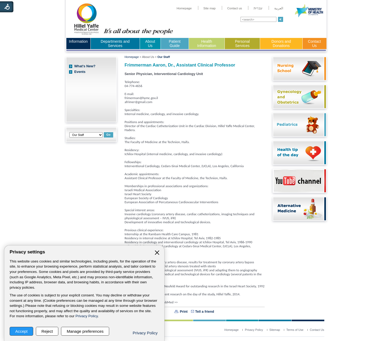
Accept (21, 331)
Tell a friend (204, 311)
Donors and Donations (281, 43)
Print (184, 311)
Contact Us (314, 43)
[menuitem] (184, 8)
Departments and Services (115, 43)
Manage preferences (85, 331)
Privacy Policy (86, 316)
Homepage (132, 56)
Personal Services (242, 43)
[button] (280, 19)
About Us (150, 43)
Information (78, 41)
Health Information (206, 43)
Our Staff (163, 56)
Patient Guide (175, 43)
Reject (47, 331)
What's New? (85, 66)
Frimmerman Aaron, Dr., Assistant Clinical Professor (180, 65)
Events (80, 72)
